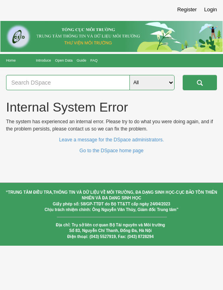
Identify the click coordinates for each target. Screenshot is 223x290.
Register (186, 9)
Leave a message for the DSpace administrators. (111, 140)
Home (11, 60)
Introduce (43, 60)
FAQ (94, 60)
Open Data (64, 60)
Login (210, 9)
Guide (81, 60)
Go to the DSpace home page (111, 150)
